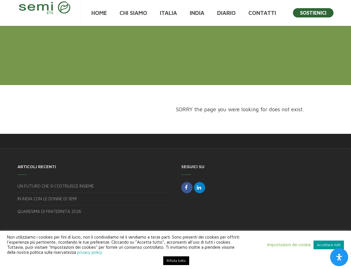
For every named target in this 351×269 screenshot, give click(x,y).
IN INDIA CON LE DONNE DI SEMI (47, 198)
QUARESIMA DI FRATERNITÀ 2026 (49, 211)
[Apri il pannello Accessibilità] (339, 257)
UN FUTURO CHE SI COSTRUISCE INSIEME (55, 186)
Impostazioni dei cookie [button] (289, 244)
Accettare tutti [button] (329, 245)
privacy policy (89, 252)
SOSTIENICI (313, 13)
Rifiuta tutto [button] (176, 260)
